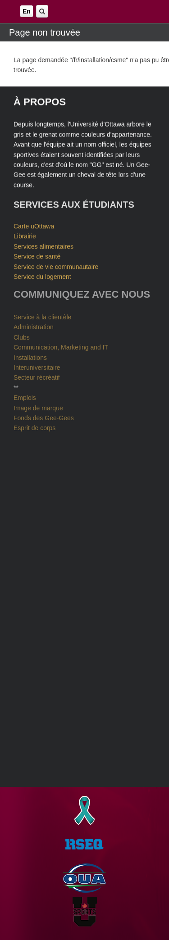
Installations (30, 356)
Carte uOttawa (34, 225)
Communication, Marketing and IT (61, 346)
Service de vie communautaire (56, 266)
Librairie (25, 236)
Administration (34, 326)
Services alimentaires (43, 246)
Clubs (22, 336)
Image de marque (38, 406)
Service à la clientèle (42, 315)
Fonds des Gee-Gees (44, 416)
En (27, 11)
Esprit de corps (34, 426)
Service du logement (42, 276)
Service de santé (37, 255)
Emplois (25, 396)
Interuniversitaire (37, 366)
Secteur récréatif (37, 376)
